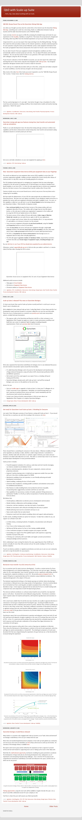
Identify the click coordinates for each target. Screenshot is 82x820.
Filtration (50, 799)
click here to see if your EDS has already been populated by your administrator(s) (30, 244)
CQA (26, 799)
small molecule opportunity (18, 753)
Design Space (39, 290)
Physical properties (45, 111)
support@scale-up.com (20, 247)
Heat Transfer (36, 111)
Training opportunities (9, 791)
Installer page (15, 388)
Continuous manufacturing (26, 554)
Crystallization (15, 111)
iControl (14, 35)
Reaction (12, 113)
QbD (30, 401)
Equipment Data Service (20, 285)
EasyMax (16, 37)
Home (26, 806)
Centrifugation (15, 554)
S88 (16, 113)
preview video (26, 324)
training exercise (29, 74)
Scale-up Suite (43, 61)
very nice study (8, 610)
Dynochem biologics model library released (16, 732)
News (15, 401)
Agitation (9, 111)
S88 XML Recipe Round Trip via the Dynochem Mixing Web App (22, 24)
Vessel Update (18, 283)
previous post (36, 313)
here (17, 72)
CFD (13, 163)
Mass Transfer (53, 290)
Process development (8, 292)
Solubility (49, 556)
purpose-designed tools (45, 574)
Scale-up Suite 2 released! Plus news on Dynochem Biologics (22, 301)
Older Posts (53, 806)
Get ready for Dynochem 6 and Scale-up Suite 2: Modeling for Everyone (25, 409)
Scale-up (20, 113)
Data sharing (29, 111)
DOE (11, 556)
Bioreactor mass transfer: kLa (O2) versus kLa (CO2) (19, 565)
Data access (23, 111)
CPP (23, 799)
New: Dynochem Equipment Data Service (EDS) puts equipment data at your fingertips (30, 172)
